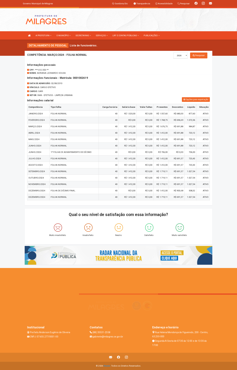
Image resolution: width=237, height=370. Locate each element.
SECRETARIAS (83, 35)
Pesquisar (199, 55)
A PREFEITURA (43, 35)
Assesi (107, 366)
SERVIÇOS (102, 35)
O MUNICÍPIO (63, 35)
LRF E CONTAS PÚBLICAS (126, 35)
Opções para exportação (196, 99)
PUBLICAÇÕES (151, 35)
